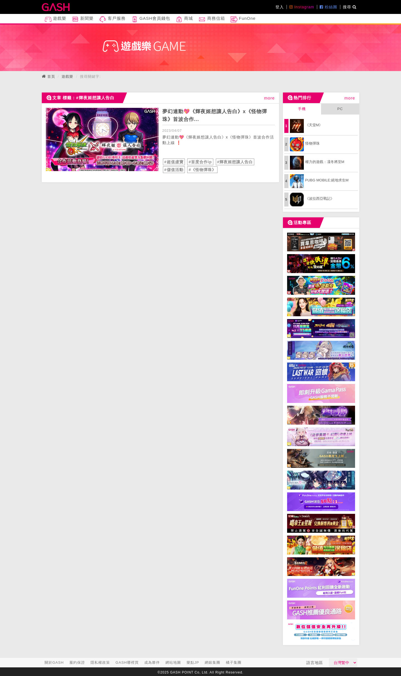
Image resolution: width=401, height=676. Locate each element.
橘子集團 (233, 662)
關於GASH (54, 662)
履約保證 (77, 662)
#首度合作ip (200, 162)
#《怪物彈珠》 (202, 169)
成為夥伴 (152, 662)
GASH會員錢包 (150, 19)
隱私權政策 (100, 662)
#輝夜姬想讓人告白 (235, 162)
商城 (184, 19)
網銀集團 (212, 662)
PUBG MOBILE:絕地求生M (327, 180)
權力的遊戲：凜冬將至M (324, 162)
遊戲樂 (55, 19)
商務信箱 (212, 19)
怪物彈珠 (312, 143)
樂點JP (193, 662)
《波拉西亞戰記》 (319, 198)
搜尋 (349, 7)
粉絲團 (328, 7)
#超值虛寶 (174, 162)
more (269, 98)
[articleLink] (102, 139)
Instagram (301, 7)
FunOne (243, 19)
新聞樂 (83, 19)
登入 (279, 7)
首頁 (51, 76)
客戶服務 (112, 19)
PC (340, 109)
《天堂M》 (314, 125)
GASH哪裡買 (127, 662)
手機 (302, 109)
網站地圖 (173, 662)
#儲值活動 (174, 169)
